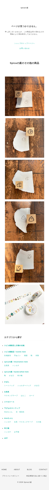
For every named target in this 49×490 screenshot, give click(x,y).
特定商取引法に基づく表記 (36, 476)
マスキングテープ (11, 395)
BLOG (29, 470)
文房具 (6, 365)
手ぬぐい (17, 355)
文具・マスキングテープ (23, 422)
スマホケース (9, 402)
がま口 (11, 375)
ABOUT (17, 470)
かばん (6, 382)
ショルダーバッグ (24, 385)
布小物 (19, 375)
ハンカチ (15, 365)
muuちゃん (8, 412)
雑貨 (26, 355)
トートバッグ (9, 385)
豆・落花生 (20, 412)
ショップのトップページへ (24, 43)
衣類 (37, 355)
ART (6, 438)
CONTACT (43, 470)
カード (31, 395)
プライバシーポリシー (10, 476)
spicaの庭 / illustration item (16, 362)
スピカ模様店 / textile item (15, 352)
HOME (4, 470)
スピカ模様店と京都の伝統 (14, 345)
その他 (38, 422)
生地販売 (7, 355)
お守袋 (16, 432)
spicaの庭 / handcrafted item (16, 372)
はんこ (23, 395)
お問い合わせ (24, 48)
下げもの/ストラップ (12, 408)
